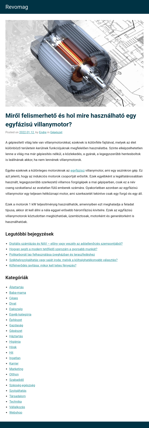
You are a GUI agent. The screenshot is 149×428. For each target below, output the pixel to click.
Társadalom (17, 396)
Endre (42, 132)
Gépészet (56, 132)
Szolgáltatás (17, 391)
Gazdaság (16, 325)
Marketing (16, 369)
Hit (11, 352)
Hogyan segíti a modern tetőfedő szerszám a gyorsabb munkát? (53, 249)
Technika (15, 401)
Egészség (16, 309)
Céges (13, 298)
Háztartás (16, 336)
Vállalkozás (17, 407)
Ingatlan (15, 358)
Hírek (12, 347)
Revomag (16, 7)
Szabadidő (16, 380)
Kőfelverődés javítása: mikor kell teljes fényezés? (42, 265)
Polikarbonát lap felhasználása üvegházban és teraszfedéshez (52, 254)
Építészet (15, 320)
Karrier (13, 363)
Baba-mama (17, 293)
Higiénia (15, 342)
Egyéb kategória (20, 314)
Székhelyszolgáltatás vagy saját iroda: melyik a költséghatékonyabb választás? (63, 260)
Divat (12, 303)
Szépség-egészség (22, 385)
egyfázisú (77, 170)
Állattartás (16, 287)
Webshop (15, 412)
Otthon (14, 374)
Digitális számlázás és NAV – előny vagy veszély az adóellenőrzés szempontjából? (66, 244)
